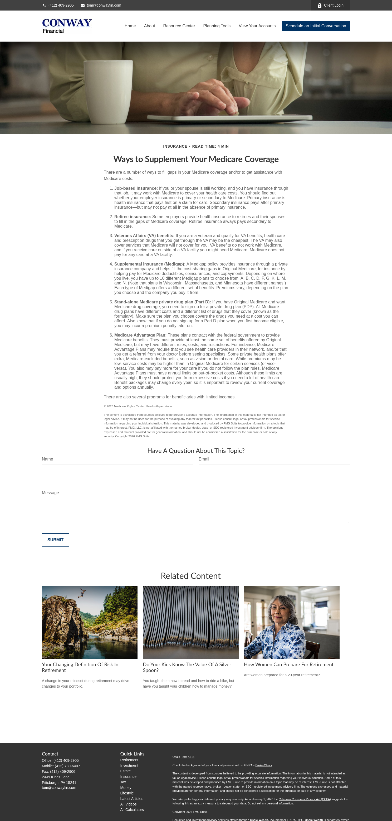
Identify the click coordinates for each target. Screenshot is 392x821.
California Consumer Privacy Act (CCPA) (305, 799)
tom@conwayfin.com (100, 5)
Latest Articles (131, 799)
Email (204, 459)
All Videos (128, 804)
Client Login (330, 5)
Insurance (128, 776)
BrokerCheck (263, 765)
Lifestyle (127, 793)
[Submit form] (55, 540)
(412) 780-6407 (67, 766)
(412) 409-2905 (58, 5)
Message (50, 492)
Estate (125, 771)
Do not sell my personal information (270, 803)
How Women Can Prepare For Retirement (289, 664)
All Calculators (132, 810)
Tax (123, 782)
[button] (130, 26)
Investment (129, 765)
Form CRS (187, 756)
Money (125, 787)
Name (47, 459)
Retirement (129, 760)
